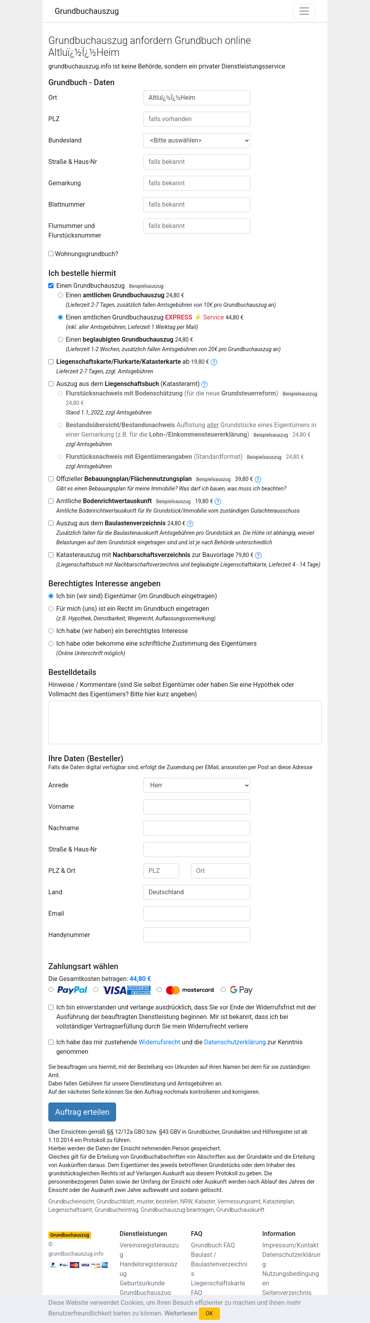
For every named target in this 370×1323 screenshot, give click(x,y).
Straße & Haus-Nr (72, 161)
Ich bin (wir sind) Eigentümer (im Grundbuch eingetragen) (136, 596)
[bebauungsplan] (258, 479)
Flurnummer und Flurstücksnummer (74, 230)
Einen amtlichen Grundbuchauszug (155, 317)
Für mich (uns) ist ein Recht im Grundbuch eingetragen (132, 608)
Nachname (63, 828)
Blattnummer (66, 204)
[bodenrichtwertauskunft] (218, 501)
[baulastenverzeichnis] (190, 523)
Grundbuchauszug (87, 11)
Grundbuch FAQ (213, 1245)
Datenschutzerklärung (235, 1042)
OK (209, 1313)
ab (132, 361)
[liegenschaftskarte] (214, 361)
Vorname (61, 806)
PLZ (53, 119)
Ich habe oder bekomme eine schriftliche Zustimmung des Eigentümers (156, 643)
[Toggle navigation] (304, 11)
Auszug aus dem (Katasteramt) (128, 384)
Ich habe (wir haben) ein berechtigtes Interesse (122, 631)
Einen (125, 295)
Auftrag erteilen (82, 1112)
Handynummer (69, 935)
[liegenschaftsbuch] (204, 384)
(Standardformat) (185, 456)
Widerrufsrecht (159, 1042)
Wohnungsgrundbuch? (86, 254)
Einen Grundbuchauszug (111, 285)
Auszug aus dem (120, 523)
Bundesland (65, 140)
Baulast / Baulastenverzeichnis (219, 1264)
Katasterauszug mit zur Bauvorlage (155, 555)
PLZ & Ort (61, 870)
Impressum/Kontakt (290, 1245)
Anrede (58, 785)
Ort (52, 97)
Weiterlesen (180, 1313)
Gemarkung (64, 183)
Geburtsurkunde (142, 1283)
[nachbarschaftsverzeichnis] (258, 555)
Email (56, 913)
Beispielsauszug (146, 286)
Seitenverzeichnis (286, 1292)
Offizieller (154, 479)
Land (55, 892)
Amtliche (134, 501)
